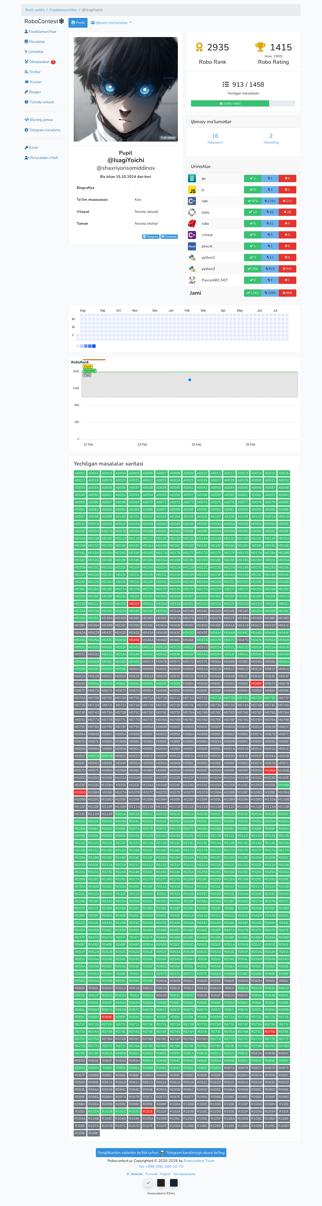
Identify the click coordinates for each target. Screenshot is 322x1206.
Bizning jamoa (39, 119)
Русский (151, 1174)
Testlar (33, 71)
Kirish (31, 147)
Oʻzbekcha (135, 1174)
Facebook (169, 237)
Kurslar (33, 81)
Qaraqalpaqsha (184, 1174)
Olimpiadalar (40, 61)
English (165, 1174)
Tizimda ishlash (39, 102)
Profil (78, 22)
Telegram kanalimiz (43, 129)
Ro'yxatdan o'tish (41, 157)
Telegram (150, 237)
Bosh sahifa (35, 9)
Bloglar (33, 91)
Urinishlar (34, 51)
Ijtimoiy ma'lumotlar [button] (110, 22)
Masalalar (35, 41)
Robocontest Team (199, 1160)
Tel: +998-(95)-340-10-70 (161, 1166)
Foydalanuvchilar (63, 9)
